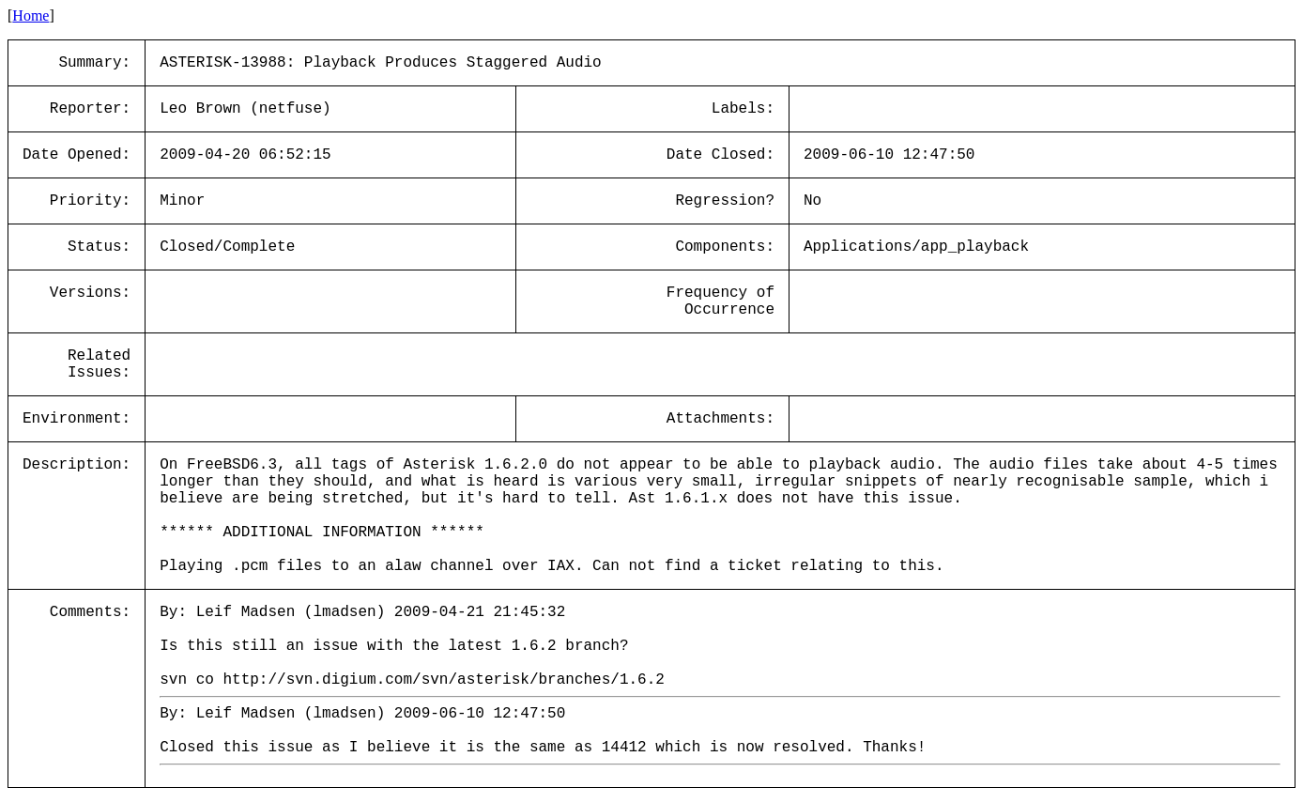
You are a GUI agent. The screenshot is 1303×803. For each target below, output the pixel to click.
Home (30, 15)
